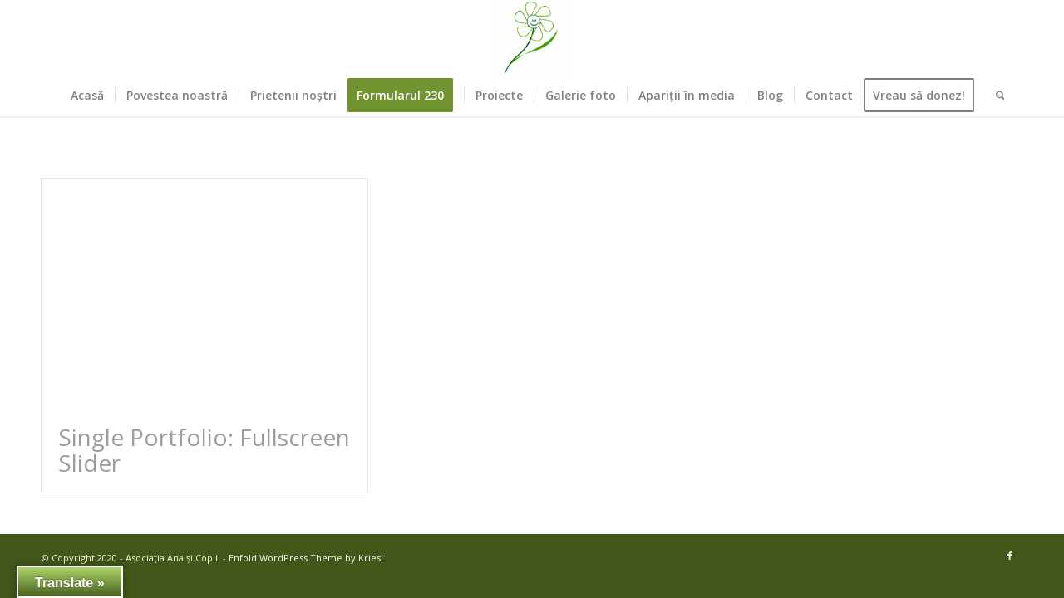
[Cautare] (995, 95)
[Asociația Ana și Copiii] (532, 37)
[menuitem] (87, 95)
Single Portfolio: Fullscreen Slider (204, 449)
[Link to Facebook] (1010, 555)
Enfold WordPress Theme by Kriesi (306, 557)
